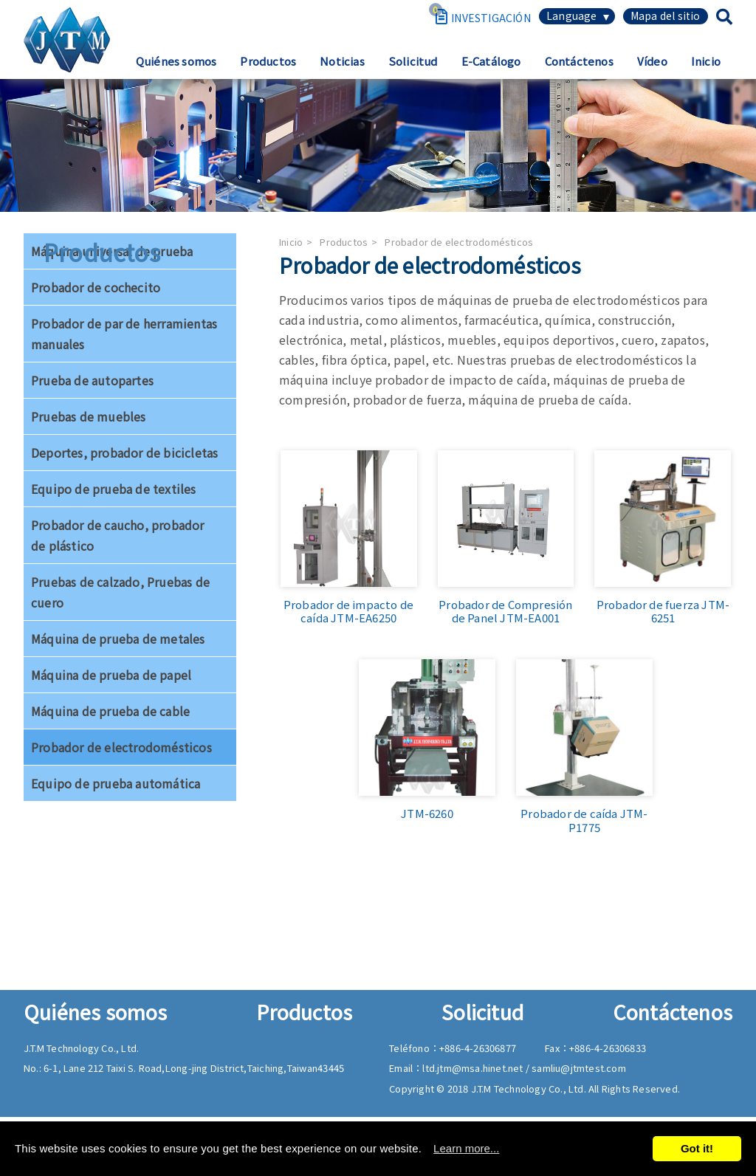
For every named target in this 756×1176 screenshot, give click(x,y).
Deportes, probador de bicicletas (124, 452)
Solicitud (413, 61)
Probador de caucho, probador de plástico (118, 535)
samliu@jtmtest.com (579, 1068)
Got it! (697, 1148)
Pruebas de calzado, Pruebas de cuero (120, 592)
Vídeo (652, 61)
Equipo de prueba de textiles (113, 489)
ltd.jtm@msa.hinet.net (473, 1068)
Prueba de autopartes (92, 380)
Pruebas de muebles (88, 416)
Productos (268, 61)
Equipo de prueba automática (115, 783)
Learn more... (466, 1148)
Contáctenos (579, 61)
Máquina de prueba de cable (110, 711)
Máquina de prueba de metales (118, 638)
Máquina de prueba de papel (111, 675)
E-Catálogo (491, 61)
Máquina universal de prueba (112, 251)
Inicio (706, 61)
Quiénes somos (176, 61)
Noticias (342, 61)
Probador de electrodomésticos (121, 747)
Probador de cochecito (95, 287)
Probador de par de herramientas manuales (124, 333)
